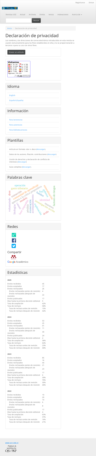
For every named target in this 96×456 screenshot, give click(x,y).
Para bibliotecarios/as (18, 130)
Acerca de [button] (77, 14)
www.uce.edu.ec (12, 443)
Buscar (36, 20)
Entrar (91, 2)
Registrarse (80, 2)
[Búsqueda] (18, 20)
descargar (41, 149)
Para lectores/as (15, 120)
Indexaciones (63, 14)
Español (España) (16, 100)
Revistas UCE (11, 14)
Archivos (32, 14)
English (12, 95)
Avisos (51, 14)
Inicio (9, 28)
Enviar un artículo (16, 52)
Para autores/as (15, 125)
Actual (22, 14)
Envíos (42, 14)
